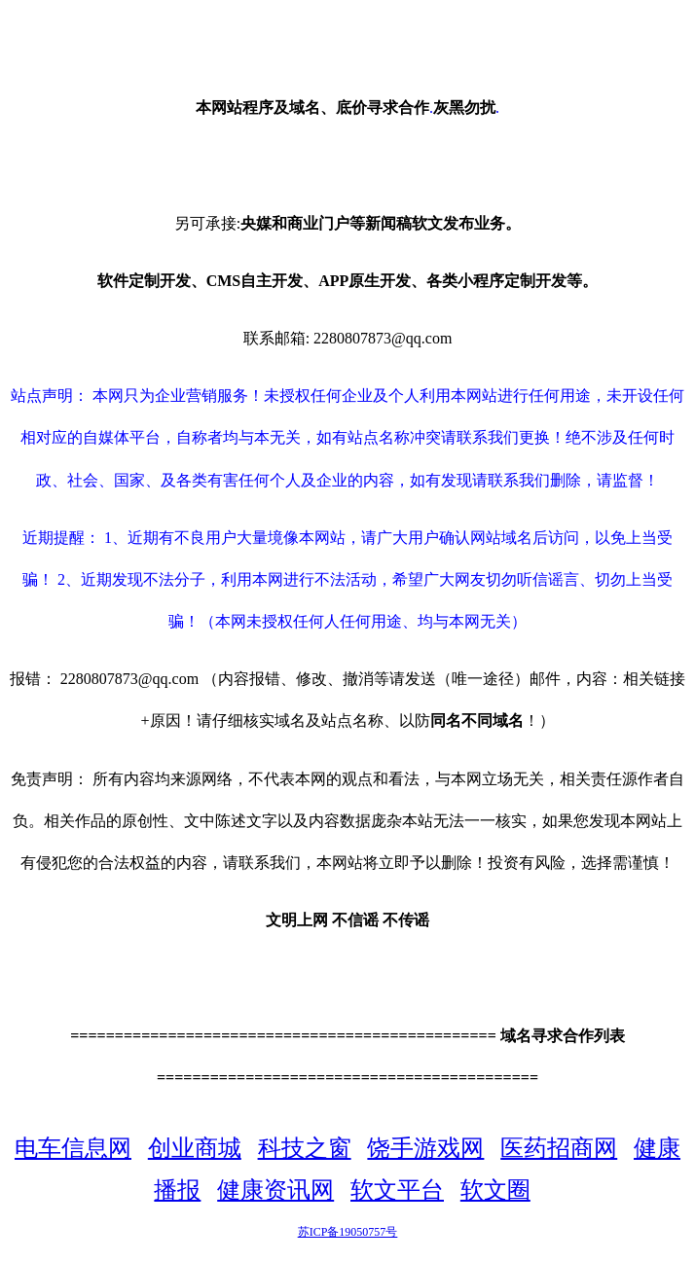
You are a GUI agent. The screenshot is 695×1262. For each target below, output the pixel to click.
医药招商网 (558, 1148)
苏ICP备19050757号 (348, 1232)
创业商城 (194, 1148)
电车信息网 (73, 1148)
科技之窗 (304, 1148)
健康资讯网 (275, 1190)
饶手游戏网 (425, 1148)
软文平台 (397, 1190)
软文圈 (495, 1190)
